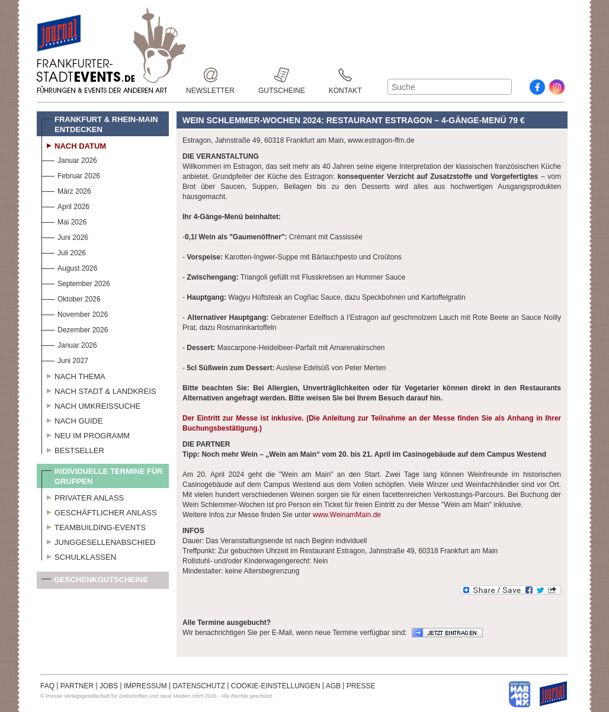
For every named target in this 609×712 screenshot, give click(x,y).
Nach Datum (73, 144)
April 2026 (65, 205)
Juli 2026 (63, 251)
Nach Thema (73, 375)
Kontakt (345, 75)
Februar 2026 (70, 174)
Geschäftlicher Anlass (99, 511)
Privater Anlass (82, 496)
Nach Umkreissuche (90, 404)
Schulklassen (78, 556)
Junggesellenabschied (98, 541)
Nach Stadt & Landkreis (98, 390)
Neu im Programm (85, 434)
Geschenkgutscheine (94, 582)
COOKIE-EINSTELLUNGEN (275, 686)
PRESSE (361, 686)
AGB (333, 686)
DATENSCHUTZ (199, 686)
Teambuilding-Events (93, 526)
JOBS (109, 686)
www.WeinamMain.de (347, 515)
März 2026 (66, 189)
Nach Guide (72, 419)
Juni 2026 (64, 236)
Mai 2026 (63, 220)
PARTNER (77, 686)
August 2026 (69, 266)
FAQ (47, 686)
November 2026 (74, 313)
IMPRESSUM (145, 686)
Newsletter (210, 75)
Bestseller (72, 449)
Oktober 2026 (71, 297)
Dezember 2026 (74, 328)
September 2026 (75, 282)
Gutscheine (281, 75)
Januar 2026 (69, 159)
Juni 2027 (64, 359)
